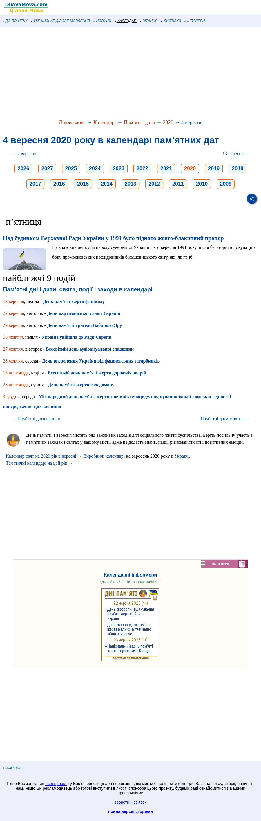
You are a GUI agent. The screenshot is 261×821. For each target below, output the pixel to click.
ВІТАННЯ (148, 21)
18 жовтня (13, 337)
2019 (214, 168)
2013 (130, 184)
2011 (178, 184)
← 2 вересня (24, 153)
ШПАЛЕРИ (195, 21)
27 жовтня (13, 349)
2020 (168, 122)
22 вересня (13, 313)
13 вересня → (235, 153)
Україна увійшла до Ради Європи (76, 337)
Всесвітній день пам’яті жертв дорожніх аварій (97, 372)
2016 (59, 184)
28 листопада (16, 384)
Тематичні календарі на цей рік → (39, 463)
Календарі (104, 122)
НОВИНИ (102, 21)
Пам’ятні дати (139, 122)
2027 (47, 168)
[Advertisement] (130, 73)
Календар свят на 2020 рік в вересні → (44, 456)
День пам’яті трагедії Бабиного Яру (84, 325)
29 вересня (13, 325)
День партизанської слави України (83, 313)
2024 (95, 168)
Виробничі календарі (104, 456)
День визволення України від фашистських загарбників (101, 360)
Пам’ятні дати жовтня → (224, 418)
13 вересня (13, 301)
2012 (154, 184)
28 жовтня (13, 360)
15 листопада (16, 372)
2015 (83, 184)
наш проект (56, 783)
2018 (237, 168)
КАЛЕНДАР (125, 21)
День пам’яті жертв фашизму (74, 301)
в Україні (180, 456)
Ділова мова (72, 122)
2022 (142, 168)
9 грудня (11, 396)
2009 (225, 184)
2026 (23, 168)
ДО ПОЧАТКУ (15, 21)
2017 (35, 184)
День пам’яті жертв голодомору (81, 384)
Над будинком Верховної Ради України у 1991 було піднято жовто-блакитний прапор (113, 238)
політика (11, 768)
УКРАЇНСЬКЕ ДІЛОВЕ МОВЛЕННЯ (60, 21)
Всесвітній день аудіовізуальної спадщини (90, 349)
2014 (107, 184)
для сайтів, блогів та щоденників (130, 581)
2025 (71, 168)
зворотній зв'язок (130, 802)
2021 (166, 168)
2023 (118, 168)
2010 (202, 184)
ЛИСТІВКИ (171, 21)
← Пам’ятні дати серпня (36, 418)
